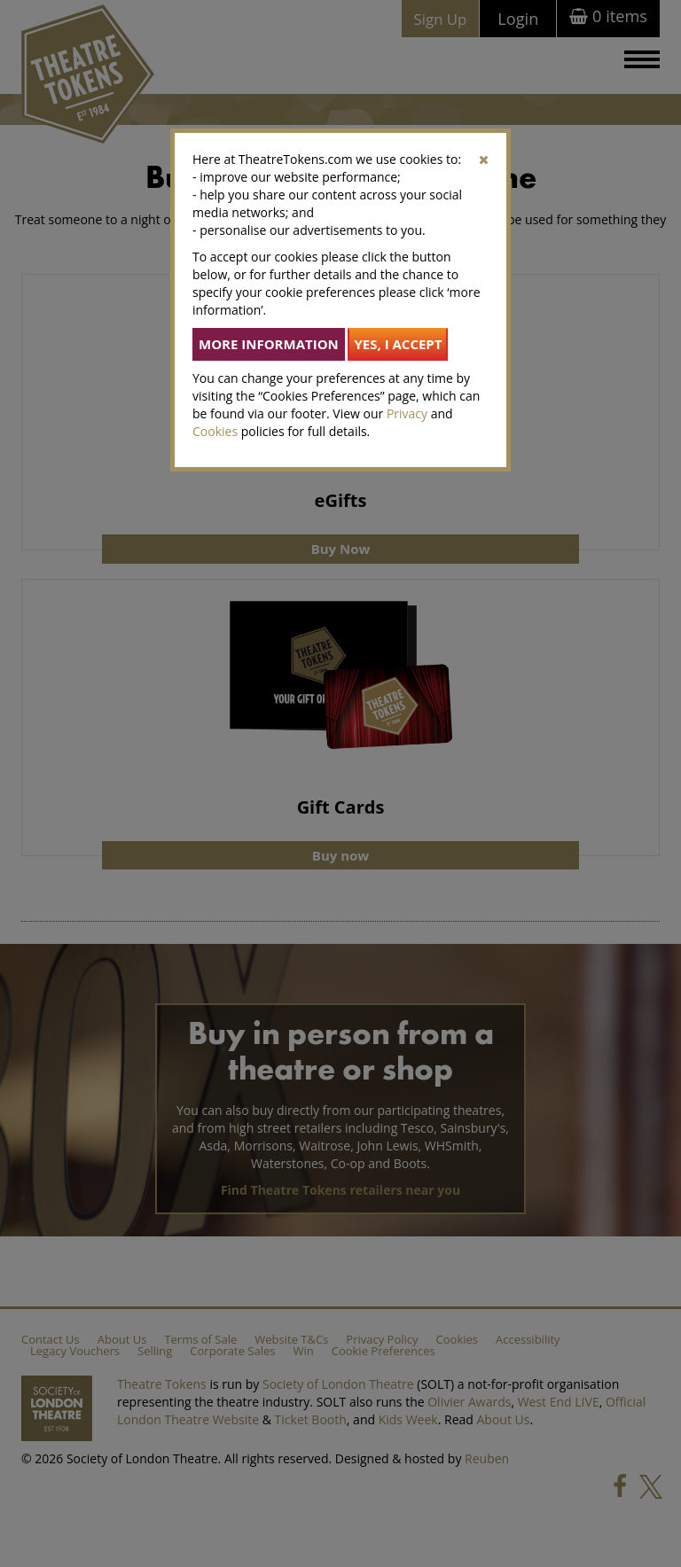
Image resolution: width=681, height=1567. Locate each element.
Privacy (407, 413)
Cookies (215, 431)
